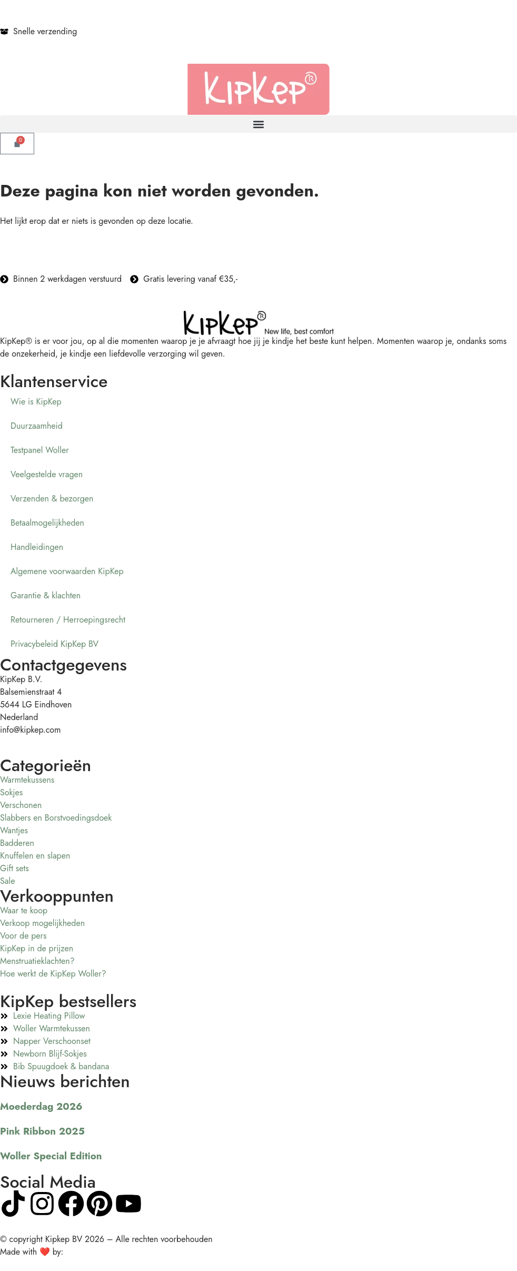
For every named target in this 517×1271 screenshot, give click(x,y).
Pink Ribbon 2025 (42, 1131)
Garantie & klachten (46, 595)
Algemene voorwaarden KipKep (67, 571)
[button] (258, 124)
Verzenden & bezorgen (52, 498)
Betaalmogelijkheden (47, 523)
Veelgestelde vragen (47, 474)
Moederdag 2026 (41, 1106)
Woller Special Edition (51, 1156)
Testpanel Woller (40, 450)
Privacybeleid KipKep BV (54, 644)
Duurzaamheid (37, 426)
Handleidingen (37, 547)
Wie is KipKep (36, 402)
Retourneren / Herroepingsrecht (68, 620)
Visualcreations (92, 1252)
